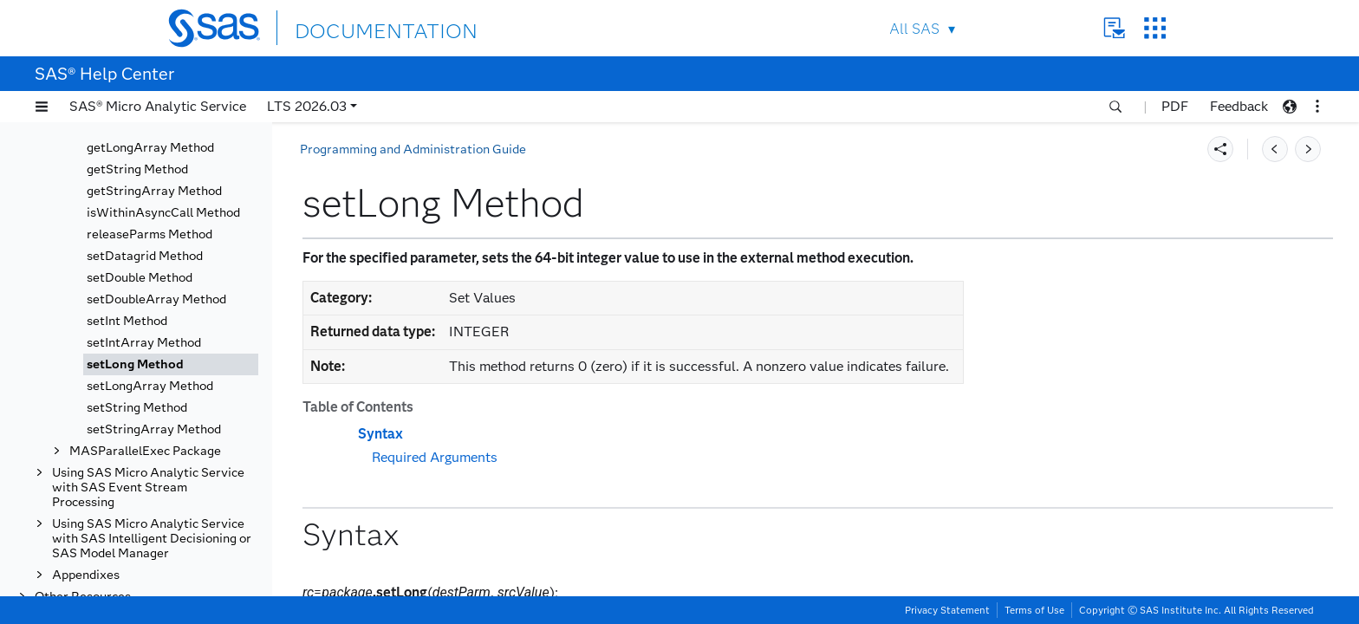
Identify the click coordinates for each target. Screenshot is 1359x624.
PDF (1174, 106)
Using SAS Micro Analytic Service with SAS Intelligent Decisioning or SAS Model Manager (151, 539)
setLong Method (135, 364)
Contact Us (1114, 28)
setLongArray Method (150, 386)
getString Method (137, 169)
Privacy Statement (947, 610)
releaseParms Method (149, 234)
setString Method (137, 407)
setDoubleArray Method (156, 299)
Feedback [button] (1239, 106)
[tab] (170, 364)
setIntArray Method (144, 342)
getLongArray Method (150, 147)
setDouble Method (139, 277)
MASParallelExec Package (145, 451)
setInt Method (127, 321)
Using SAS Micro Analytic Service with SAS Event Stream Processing (148, 487)
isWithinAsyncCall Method (163, 212)
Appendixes (86, 575)
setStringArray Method (154, 429)
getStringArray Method (154, 191)
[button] (41, 106)
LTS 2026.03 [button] (307, 106)
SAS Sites (1155, 28)
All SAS (914, 29)
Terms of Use (1034, 610)
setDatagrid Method (145, 256)
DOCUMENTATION (358, 27)
